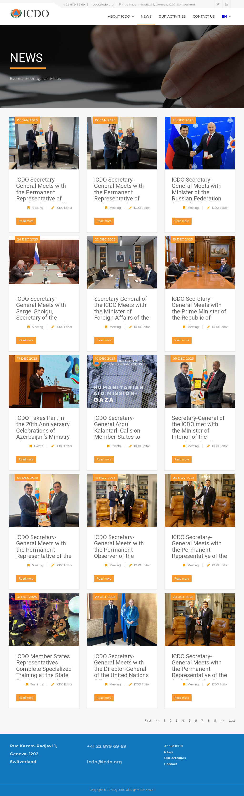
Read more (26, 221)
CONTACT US (204, 16)
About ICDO (173, 746)
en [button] (224, 16)
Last (232, 720)
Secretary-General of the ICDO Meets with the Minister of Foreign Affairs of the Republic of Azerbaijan (121, 315)
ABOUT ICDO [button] (119, 16)
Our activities (175, 758)
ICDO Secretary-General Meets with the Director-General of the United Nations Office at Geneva (121, 669)
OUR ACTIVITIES (172, 16)
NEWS (146, 16)
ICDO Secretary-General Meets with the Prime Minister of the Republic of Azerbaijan (199, 311)
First (147, 720)
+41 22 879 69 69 (72, 4)
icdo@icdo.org (103, 4)
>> (222, 720)
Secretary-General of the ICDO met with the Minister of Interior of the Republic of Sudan (198, 431)
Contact (170, 764)
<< (157, 720)
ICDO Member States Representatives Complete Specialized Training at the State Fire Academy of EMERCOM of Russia (44, 672)
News (168, 752)
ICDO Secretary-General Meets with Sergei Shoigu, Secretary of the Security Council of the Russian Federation (41, 318)
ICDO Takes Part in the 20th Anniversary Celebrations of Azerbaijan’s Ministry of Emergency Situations (43, 434)
